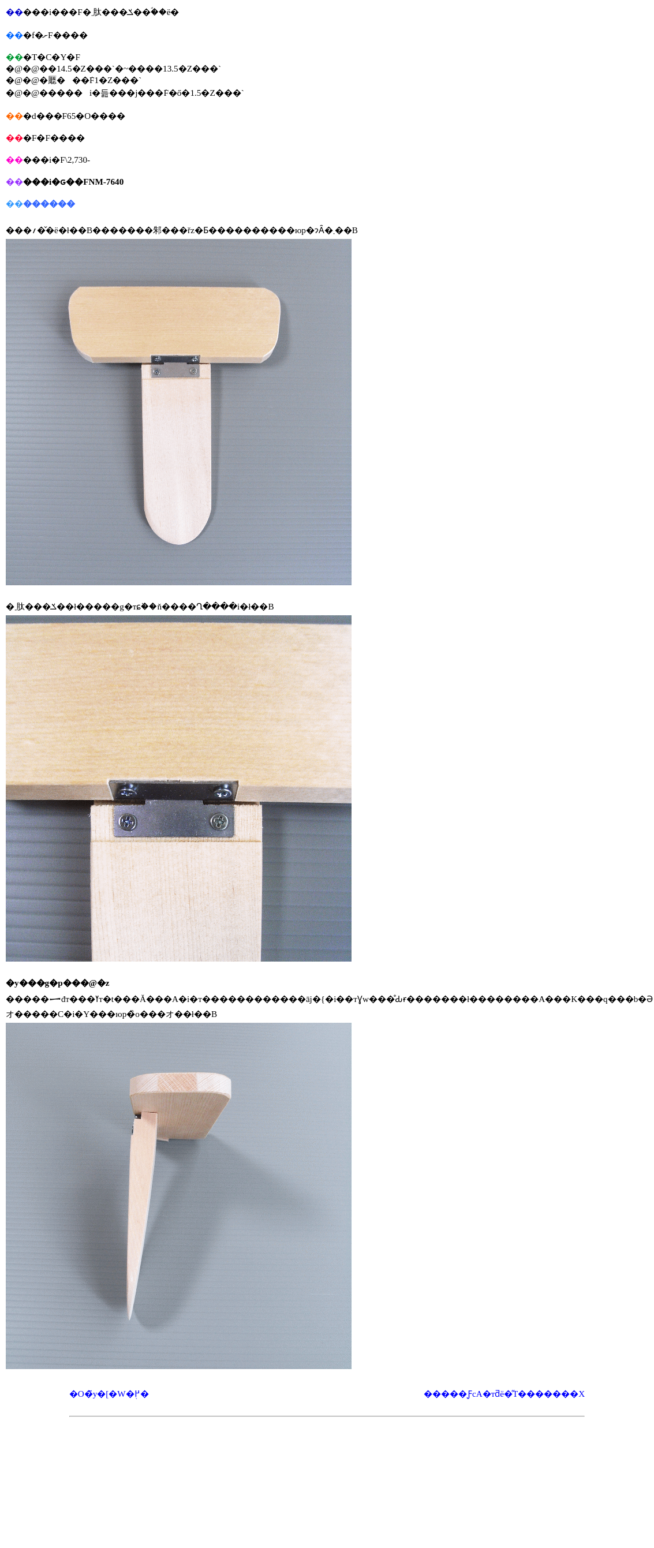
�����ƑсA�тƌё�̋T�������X (504, 1394)
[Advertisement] (327, 1451)
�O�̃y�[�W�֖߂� (109, 1394)
